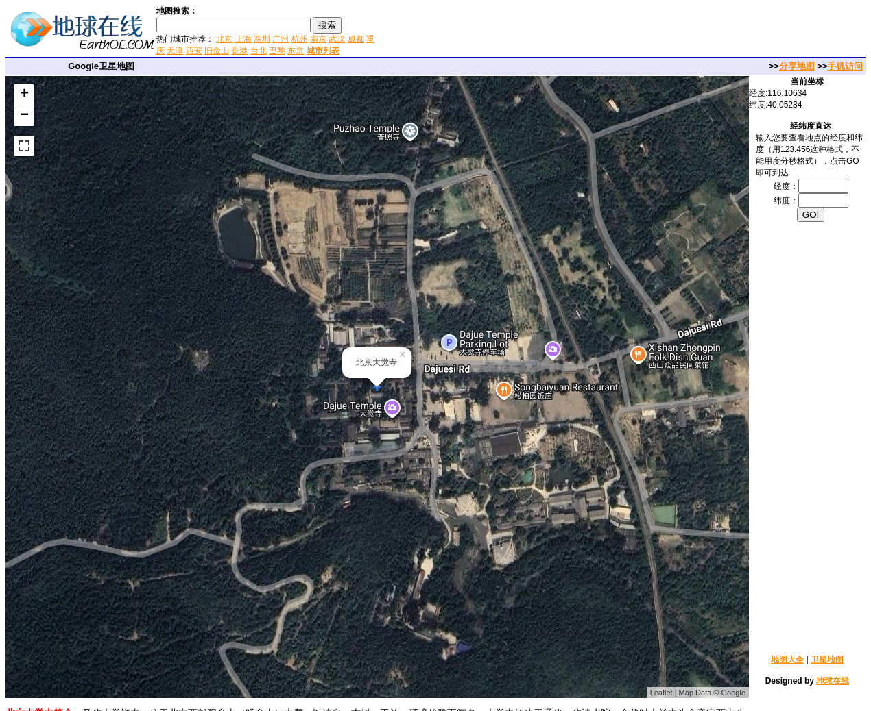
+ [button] (24, 94)
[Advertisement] (541, 30)
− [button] (24, 115)
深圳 (262, 39)
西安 (194, 50)
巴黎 (277, 50)
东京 (295, 50)
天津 (175, 50)
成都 (356, 39)
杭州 (299, 39)
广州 (280, 39)
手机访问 (845, 66)
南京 (318, 39)
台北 (258, 50)
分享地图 (797, 66)
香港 (239, 50)
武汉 (337, 39)
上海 (243, 39)
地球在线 (832, 681)
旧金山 (216, 50)
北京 (224, 39)
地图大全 (787, 659)
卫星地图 (827, 659)
